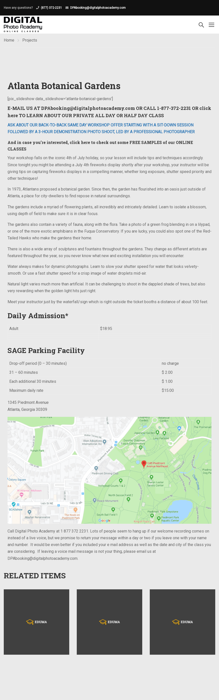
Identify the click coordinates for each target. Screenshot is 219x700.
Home (9, 40)
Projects (29, 40)
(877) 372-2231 (51, 8)
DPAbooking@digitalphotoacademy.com (98, 8)
